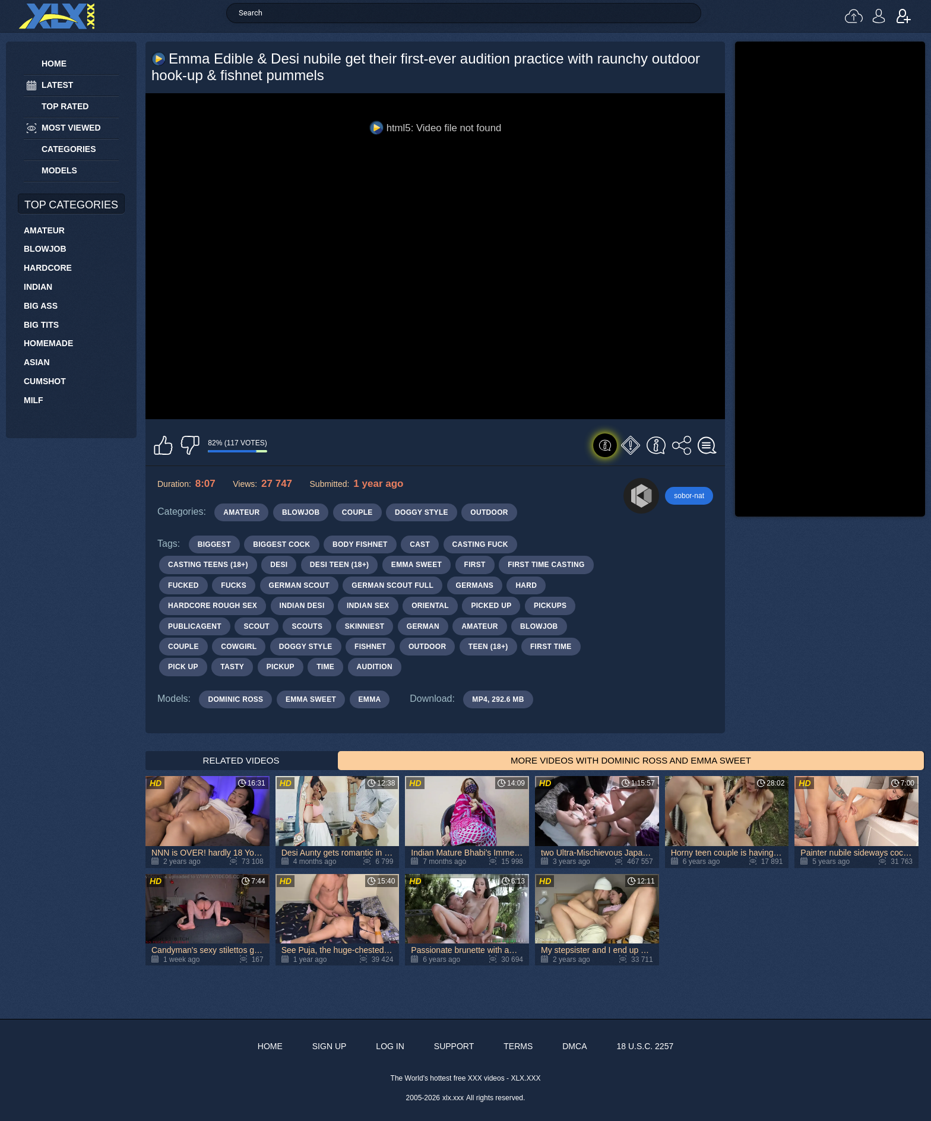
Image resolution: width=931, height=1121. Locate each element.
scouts (307, 626)
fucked (183, 585)
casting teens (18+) (208, 564)
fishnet (370, 646)
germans (474, 585)
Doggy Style (421, 512)
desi (278, 564)
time (325, 667)
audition (374, 667)
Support (454, 1046)
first (475, 564)
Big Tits (41, 325)
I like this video (163, 445)
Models (59, 170)
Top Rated (65, 106)
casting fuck (480, 544)
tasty (232, 667)
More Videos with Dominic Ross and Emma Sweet (631, 760)
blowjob (539, 626)
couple (183, 646)
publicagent (194, 626)
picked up (491, 605)
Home (54, 63)
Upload (853, 16)
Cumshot (45, 381)
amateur (479, 626)
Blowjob (45, 249)
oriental (430, 605)
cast (420, 544)
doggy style (305, 646)
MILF (33, 400)
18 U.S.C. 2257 (644, 1046)
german (423, 626)
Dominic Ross (235, 699)
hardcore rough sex (212, 605)
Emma (370, 699)
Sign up (903, 16)
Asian (37, 362)
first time (551, 646)
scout (256, 626)
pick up (183, 667)
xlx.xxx (453, 1098)
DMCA (574, 1046)
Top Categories (71, 205)
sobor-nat (689, 496)
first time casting (546, 564)
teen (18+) (488, 646)
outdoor (427, 646)
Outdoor (489, 512)
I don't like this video (190, 445)
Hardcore (48, 268)
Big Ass (41, 306)
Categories (69, 149)
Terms (518, 1046)
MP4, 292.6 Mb (498, 699)
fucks (233, 585)
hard (526, 585)
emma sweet (416, 564)
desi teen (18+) (339, 564)
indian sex (368, 605)
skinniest (365, 626)
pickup (280, 667)
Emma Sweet (311, 699)
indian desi (302, 605)
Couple (357, 512)
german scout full (392, 585)
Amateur (44, 230)
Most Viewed (71, 127)
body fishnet (360, 544)
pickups (550, 605)
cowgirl (238, 646)
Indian (38, 287)
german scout (299, 585)
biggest (214, 544)
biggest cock (281, 544)
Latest (57, 85)
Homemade (48, 343)
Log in (878, 16)
